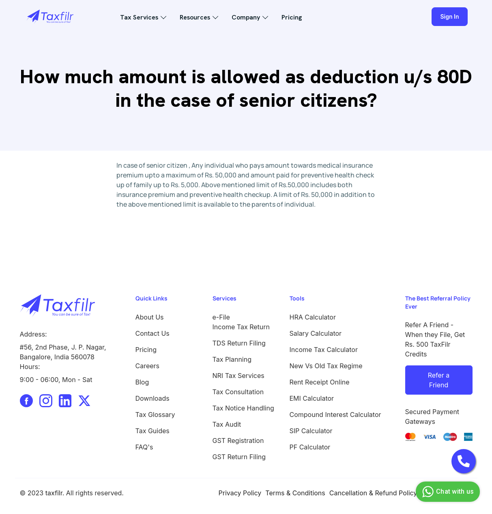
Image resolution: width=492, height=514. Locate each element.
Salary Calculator (316, 333)
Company (246, 17)
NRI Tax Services (238, 375)
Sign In (449, 16)
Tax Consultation (238, 392)
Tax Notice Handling (243, 408)
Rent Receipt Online (320, 382)
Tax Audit (227, 424)
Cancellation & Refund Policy (373, 493)
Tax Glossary (155, 414)
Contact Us (152, 333)
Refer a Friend (439, 380)
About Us (149, 317)
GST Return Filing (239, 457)
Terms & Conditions (295, 493)
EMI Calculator (312, 398)
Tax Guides (152, 431)
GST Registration (238, 440)
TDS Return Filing (239, 343)
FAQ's (144, 447)
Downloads (152, 398)
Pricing (291, 17)
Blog (142, 382)
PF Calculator (310, 447)
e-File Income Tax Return (241, 322)
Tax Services (139, 17)
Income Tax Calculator (324, 350)
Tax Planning (232, 359)
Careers (147, 366)
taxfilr (53, 493)
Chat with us (447, 492)
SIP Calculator (311, 431)
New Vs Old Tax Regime (326, 366)
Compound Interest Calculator (335, 414)
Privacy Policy (240, 493)
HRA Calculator (313, 317)
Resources (195, 17)
